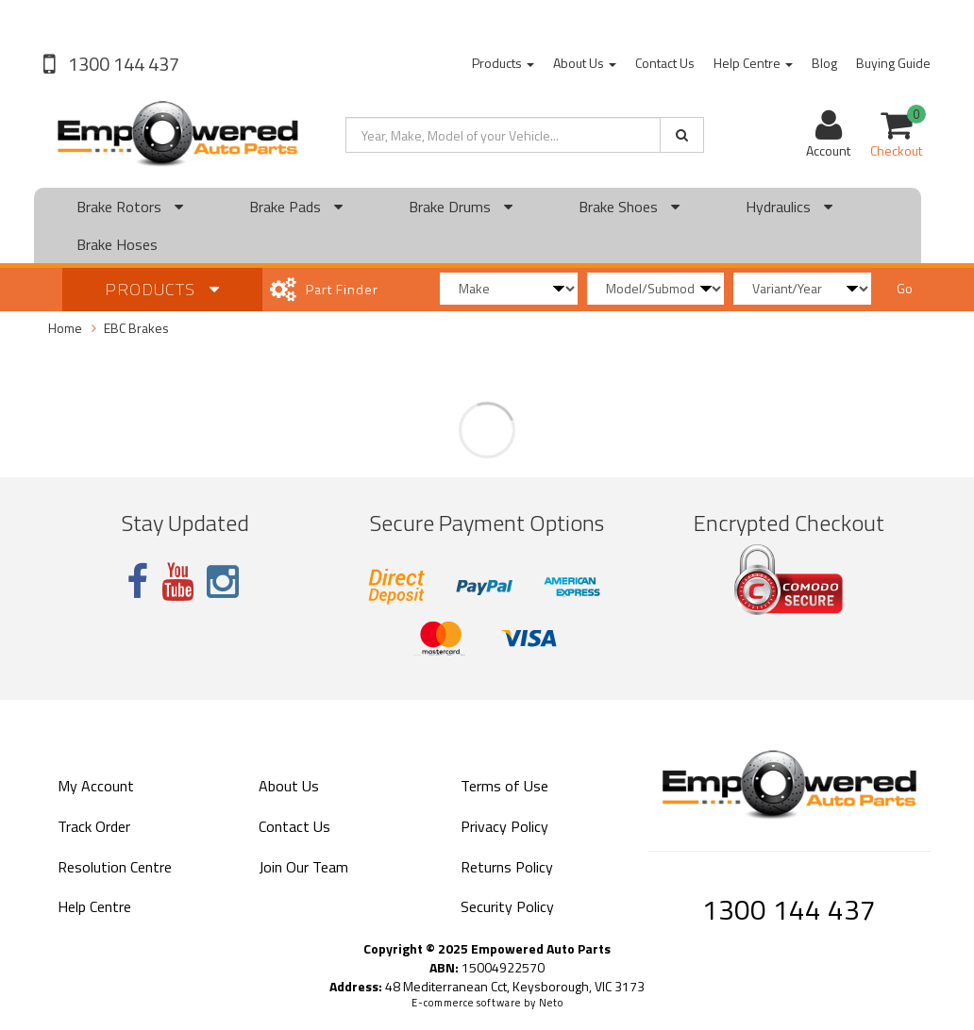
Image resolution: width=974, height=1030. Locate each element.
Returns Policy (507, 867)
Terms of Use (504, 785)
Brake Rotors (129, 206)
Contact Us (665, 63)
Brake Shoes (629, 206)
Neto (551, 1002)
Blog (824, 63)
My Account (96, 785)
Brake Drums (460, 206)
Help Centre (753, 63)
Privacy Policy (504, 826)
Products (503, 63)
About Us (584, 63)
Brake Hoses (117, 244)
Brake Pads (296, 206)
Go (905, 288)
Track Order (94, 826)
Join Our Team (303, 867)
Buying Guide (893, 63)
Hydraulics (789, 206)
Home (65, 328)
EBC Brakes (136, 328)
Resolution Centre (115, 867)
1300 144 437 (121, 63)
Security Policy (507, 906)
